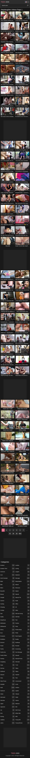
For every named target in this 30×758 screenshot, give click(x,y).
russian (22, 646)
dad (7, 613)
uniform (22, 687)
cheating (7, 607)
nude (22, 600)
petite (22, 633)
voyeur (22, 700)
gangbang (7, 662)
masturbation (22, 581)
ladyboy (7, 720)
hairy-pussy (7, 681)
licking (22, 568)
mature (22, 584)
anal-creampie (7, 578)
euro (7, 633)
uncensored (22, 681)
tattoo (22, 671)
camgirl (7, 597)
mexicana (22, 588)
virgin (22, 697)
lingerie (22, 572)
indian (7, 694)
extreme (7, 642)
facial (7, 646)
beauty (7, 594)
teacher (22, 674)
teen (22, 678)
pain (22, 620)
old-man (22, 617)
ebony (7, 629)
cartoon (7, 600)
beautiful (7, 591)
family (7, 649)
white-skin (22, 713)
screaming (22, 649)
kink (7, 713)
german (7, 668)
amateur (7, 565)
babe (7, 581)
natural (22, 594)
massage (22, 578)
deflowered (7, 626)
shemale (22, 662)
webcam (22, 703)
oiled (22, 610)
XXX (5, 2)
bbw (7, 584)
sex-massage (22, 652)
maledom (22, 575)
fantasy (7, 658)
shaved (22, 655)
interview (7, 700)
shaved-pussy (22, 658)
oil (22, 607)
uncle (22, 684)
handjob (7, 684)
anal (7, 575)
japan (7, 703)
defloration (7, 623)
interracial (7, 697)
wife (22, 716)
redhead (22, 642)
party (22, 626)
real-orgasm (22, 636)
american (7, 572)
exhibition (7, 639)
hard (7, 687)
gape (7, 665)
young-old (22, 720)
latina (7, 723)
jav (7, 710)
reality (22, 639)
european (7, 636)
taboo (22, 668)
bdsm (7, 588)
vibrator (22, 694)
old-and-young (22, 613)
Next (20, 533)
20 (16, 533)
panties (22, 623)
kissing (7, 716)
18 (10, 533)
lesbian (22, 565)
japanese (7, 707)
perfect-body (22, 629)
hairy (7, 678)
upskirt (22, 691)
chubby (7, 610)
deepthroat (7, 620)
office (22, 604)
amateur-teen (7, 568)
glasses (7, 674)
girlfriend (7, 671)
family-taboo (7, 655)
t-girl (22, 665)
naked (22, 591)
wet (22, 707)
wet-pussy (22, 710)
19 (13, 533)
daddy (7, 617)
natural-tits (22, 597)
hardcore (7, 691)
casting (7, 604)
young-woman (22, 723)
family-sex (7, 652)
